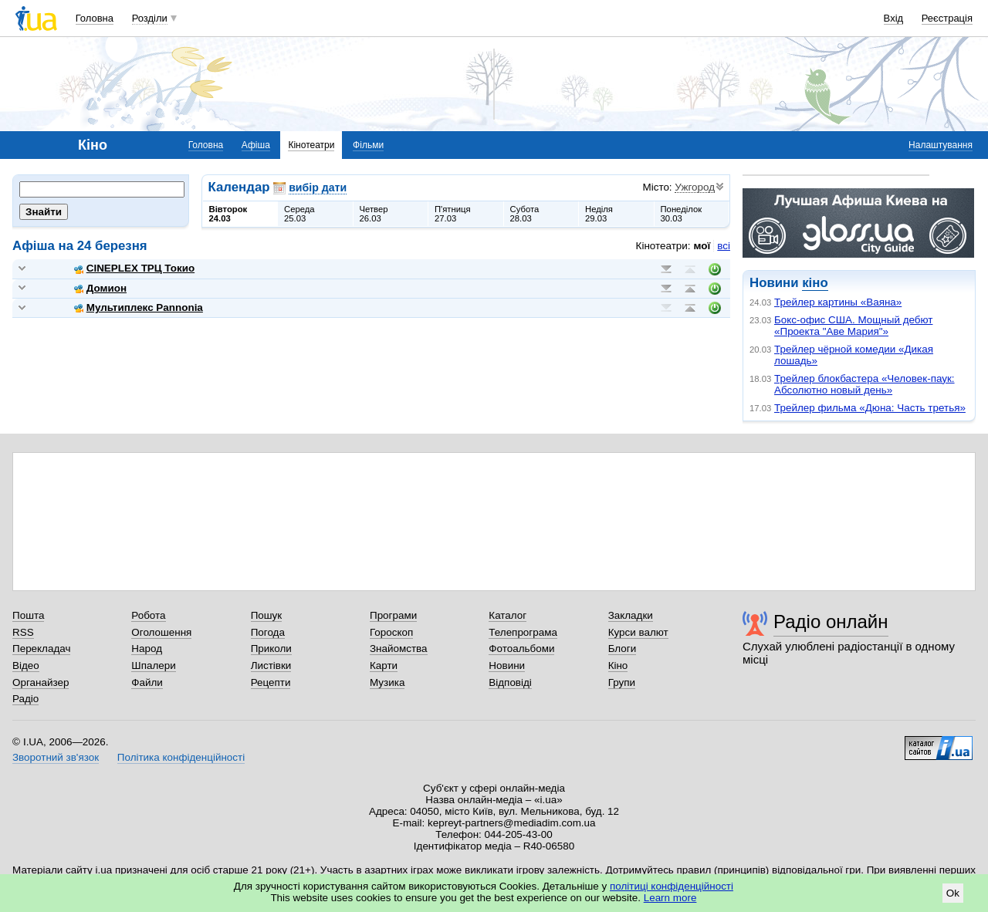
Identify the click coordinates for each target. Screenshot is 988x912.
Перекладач (41, 648)
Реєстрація (947, 18)
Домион (100, 288)
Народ (146, 648)
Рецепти (271, 682)
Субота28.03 (525, 213)
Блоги (622, 648)
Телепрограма (523, 632)
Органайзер (40, 682)
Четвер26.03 (374, 213)
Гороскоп (391, 632)
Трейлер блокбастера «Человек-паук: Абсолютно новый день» (864, 384)
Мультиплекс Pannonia (138, 307)
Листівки (271, 665)
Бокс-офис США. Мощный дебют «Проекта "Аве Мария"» (853, 325)
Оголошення (161, 632)
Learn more (670, 898)
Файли (147, 682)
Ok (952, 893)
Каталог (507, 615)
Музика (387, 682)
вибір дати (318, 187)
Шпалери (153, 665)
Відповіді (510, 682)
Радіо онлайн (830, 621)
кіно (814, 282)
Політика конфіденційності (181, 757)
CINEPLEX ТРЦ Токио (134, 268)
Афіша (256, 145)
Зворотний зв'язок (55, 757)
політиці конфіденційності (671, 886)
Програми (393, 615)
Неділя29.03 (599, 213)
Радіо (25, 698)
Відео (25, 665)
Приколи (271, 648)
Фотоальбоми (521, 648)
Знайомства (399, 648)
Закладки (630, 615)
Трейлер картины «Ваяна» (838, 302)
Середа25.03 (299, 213)
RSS (23, 632)
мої (702, 246)
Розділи (149, 18)
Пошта (28, 615)
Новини (507, 665)
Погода (268, 632)
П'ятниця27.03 (453, 213)
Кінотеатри (311, 145)
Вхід (894, 18)
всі (723, 246)
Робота (148, 615)
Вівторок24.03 (228, 213)
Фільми (368, 145)
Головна (94, 18)
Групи (621, 682)
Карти (384, 665)
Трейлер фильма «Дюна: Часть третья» (870, 408)
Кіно (618, 665)
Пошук (267, 615)
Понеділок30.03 (681, 213)
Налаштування (940, 145)
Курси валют (638, 632)
